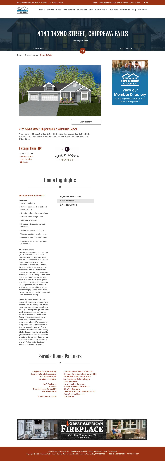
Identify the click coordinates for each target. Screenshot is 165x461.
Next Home (126, 48)
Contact (142, 10)
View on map (86, 122)
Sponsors (125, 10)
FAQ (134, 10)
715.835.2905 (112, 451)
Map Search (69, 10)
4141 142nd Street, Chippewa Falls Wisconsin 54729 (48, 129)
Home (42, 10)
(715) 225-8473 (26, 156)
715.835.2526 (56, 2)
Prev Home (39, 48)
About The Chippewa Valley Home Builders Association (116, 2)
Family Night (101, 10)
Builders (114, 10)
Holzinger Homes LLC (30, 148)
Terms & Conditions (117, 454)
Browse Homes (54, 10)
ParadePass (100, 454)
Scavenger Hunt (85, 10)
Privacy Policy (133, 454)
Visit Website (26, 159)
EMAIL (24, 162)
